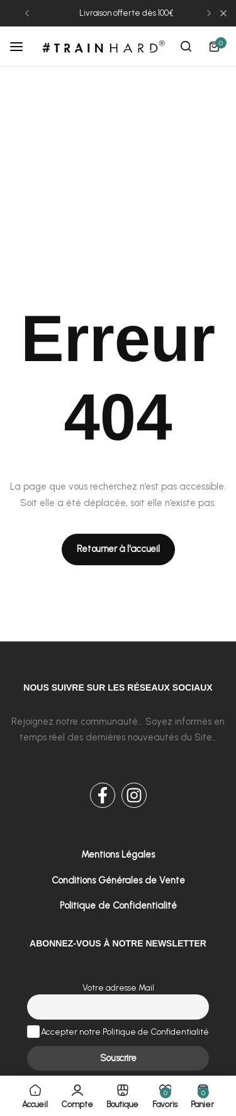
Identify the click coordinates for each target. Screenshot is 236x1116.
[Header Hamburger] (22, 46)
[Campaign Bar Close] (223, 13)
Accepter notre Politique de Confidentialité (118, 1032)
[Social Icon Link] (102, 795)
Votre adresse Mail (118, 987)
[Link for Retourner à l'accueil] (118, 549)
